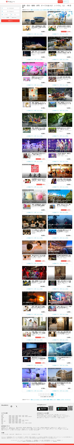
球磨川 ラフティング (50, 429)
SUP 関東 (31, 429)
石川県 (13, 418)
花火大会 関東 (36, 429)
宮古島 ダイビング (24, 429)
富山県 (10, 418)
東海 (2, 419)
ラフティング (65, 416)
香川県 (13, 422)
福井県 (16, 418)
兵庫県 (20, 420)
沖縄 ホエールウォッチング (16, 429)
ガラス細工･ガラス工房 (49, 414)
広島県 (20, 421)
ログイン (66, 1)
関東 (2, 416)
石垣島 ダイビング (54, 427)
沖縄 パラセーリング (61, 428)
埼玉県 (20, 416)
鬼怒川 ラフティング (41, 429)
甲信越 (2, 417)
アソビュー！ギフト (26, 434)
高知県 (20, 422)
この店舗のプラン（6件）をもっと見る (34, 110)
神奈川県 (30, 416)
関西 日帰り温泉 (12, 428)
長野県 (13, 417)
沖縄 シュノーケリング (62, 427)
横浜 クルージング (53, 428)
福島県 (26, 415)
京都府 (13, 420)
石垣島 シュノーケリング (20, 428)
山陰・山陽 (3, 421)
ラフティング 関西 (58, 429)
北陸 (2, 418)
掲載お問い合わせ (19, 434)
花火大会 (63, 417)
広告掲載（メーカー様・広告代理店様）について (44, 440)
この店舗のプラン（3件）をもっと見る (60, 34)
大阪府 (16, 420)
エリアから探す (4, 413)
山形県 (23, 415)
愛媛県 (16, 422)
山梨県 (10, 417)
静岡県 (10, 419)
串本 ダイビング (34, 429)
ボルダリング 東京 (36, 427)
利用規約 (59, 440)
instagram (11, 406)
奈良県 (23, 420)
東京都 (26, 416)
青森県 (10, 415)
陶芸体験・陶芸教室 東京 (45, 427)
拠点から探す (12, 434)
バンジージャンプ (53, 417)
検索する (10, 20)
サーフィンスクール (66, 416)
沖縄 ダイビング (12, 427)
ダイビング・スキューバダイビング (54, 415)
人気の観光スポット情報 (35, 434)
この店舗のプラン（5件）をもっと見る (60, 85)
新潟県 (16, 417)
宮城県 (16, 415)
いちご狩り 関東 (65, 429)
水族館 (47, 9)
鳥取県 (10, 421)
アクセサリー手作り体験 (41, 416)
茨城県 (16, 416)
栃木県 (10, 416)
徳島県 (10, 422)
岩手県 (13, 415)
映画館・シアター (60, 9)
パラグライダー (49, 416)
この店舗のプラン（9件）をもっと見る (60, 263)
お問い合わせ (28, 440)
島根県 (13, 421)
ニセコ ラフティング (37, 428)
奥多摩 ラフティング (26, 429)
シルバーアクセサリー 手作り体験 (50, 416)
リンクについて (14, 440)
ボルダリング (59, 416)
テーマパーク (67, 9)
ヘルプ (21, 440)
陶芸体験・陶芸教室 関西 (27, 427)
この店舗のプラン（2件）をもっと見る (34, 34)
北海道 (2, 414)
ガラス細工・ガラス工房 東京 (15, 429)
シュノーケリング (65, 415)
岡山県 (16, 421)
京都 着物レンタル (4, 427)
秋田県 (20, 415)
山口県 (23, 421)
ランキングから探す (4, 434)
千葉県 (23, 416)
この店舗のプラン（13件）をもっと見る (60, 59)
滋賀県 (10, 420)
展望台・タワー (53, 9)
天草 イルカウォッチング (5, 429)
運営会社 (55, 441)
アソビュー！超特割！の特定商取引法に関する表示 (27, 441)
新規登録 (60, 1)
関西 (2, 420)
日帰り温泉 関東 (19, 427)
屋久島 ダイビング (4, 428)
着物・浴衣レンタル (40, 417)
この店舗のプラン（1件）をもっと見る (34, 59)
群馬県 (13, 416)
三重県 (20, 419)
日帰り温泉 (56, 414)
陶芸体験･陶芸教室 (40, 414)
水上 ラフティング (45, 428)
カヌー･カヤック (62, 414)
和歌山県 (26, 420)
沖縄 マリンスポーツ (5, 429)
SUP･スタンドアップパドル (42, 415)
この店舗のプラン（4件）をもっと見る (60, 110)
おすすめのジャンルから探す (43, 413)
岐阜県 (13, 419)
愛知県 (16, 419)
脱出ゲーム (47, 417)
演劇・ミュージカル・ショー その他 (38, 9)
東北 (2, 415)
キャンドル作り (40, 416)
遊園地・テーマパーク (58, 416)
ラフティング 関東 (29, 428)
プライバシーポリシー (45, 441)
